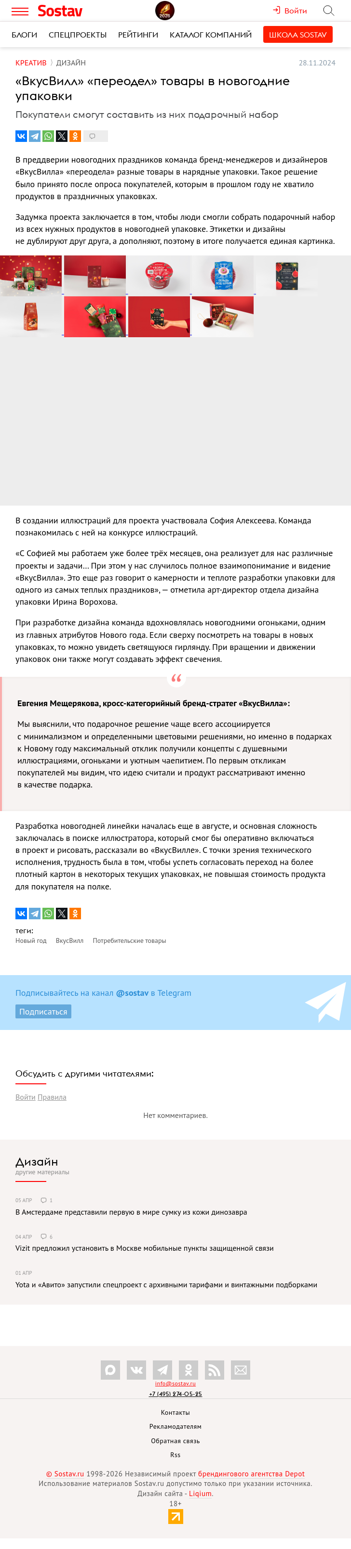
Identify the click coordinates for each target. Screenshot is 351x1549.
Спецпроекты (78, 34)
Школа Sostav (298, 34)
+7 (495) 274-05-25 (175, 1393)
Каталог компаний (211, 34)
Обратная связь (175, 1440)
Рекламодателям (175, 1426)
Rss (175, 1454)
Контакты (175, 1412)
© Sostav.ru (65, 1473)
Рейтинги (138, 34)
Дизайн (36, 1161)
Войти (25, 1097)
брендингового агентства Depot (251, 1473)
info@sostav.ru (175, 1383)
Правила (52, 1097)
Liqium (200, 1493)
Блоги (24, 34)
